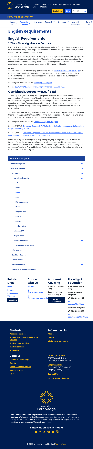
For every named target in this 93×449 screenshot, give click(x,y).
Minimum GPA (19, 231)
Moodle (43, 7)
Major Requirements (21, 178)
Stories (31, 286)
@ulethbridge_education (38, 297)
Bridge (36, 7)
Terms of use (60, 444)
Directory (45, 4)
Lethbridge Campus (56, 355)
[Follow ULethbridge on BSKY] (48, 432)
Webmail (76, 4)
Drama (18, 188)
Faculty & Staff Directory (58, 378)
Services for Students (12, 295)
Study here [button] (57, 11)
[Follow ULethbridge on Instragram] (40, 432)
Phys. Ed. (19, 216)
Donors (51, 337)
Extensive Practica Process (24, 245)
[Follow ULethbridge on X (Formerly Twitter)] (44, 432)
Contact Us (89, 23)
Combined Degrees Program (46, 122)
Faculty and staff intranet (20, 367)
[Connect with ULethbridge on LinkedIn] (57, 432)
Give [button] (68, 11)
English (18, 192)
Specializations (17, 260)
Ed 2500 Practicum (21, 240)
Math (17, 197)
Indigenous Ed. (21, 212)
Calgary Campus (55, 365)
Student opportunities (19, 343)
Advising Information (56, 300)
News (9, 286)
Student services (17, 347)
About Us (12, 23)
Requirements (19, 236)
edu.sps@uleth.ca (76, 303)
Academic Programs (24, 23)
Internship (38, 22)
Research (48, 22)
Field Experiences (18, 264)
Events (10, 290)
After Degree (16, 250)
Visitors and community (58, 341)
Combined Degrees (19, 255)
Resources (62, 22)
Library (36, 4)
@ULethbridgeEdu (35, 291)
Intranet (53, 4)
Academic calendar (18, 334)
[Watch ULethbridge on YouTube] (53, 432)
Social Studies (21, 226)
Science (18, 221)
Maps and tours (16, 370)
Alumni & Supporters (75, 23)
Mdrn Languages (22, 202)
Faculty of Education (20, 16)
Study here (14, 350)
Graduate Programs (17, 164)
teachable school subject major (67, 71)
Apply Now (13, 300)
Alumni (51, 334)
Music (18, 207)
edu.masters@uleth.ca (78, 316)
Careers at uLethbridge (19, 359)
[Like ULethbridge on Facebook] (36, 432)
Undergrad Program (17, 168)
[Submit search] (84, 11)
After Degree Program (43, 82)
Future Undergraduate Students (24, 269)
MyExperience (65, 4)
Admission (16, 173)
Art (17, 183)
